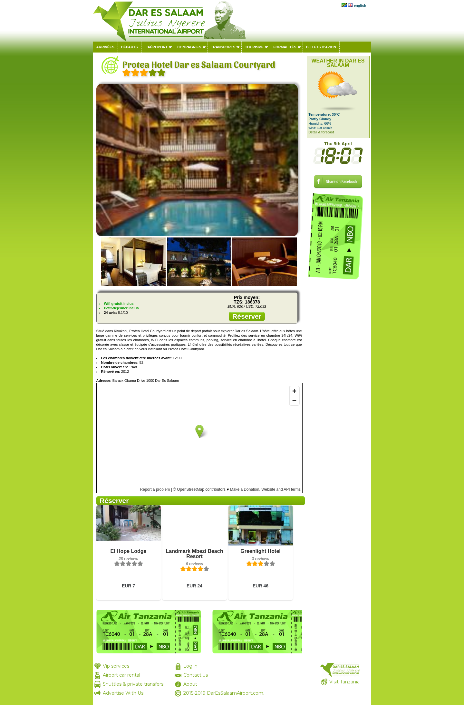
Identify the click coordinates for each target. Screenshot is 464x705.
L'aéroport (156, 47)
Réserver (246, 316)
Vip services (116, 666)
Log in (190, 666)
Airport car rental (121, 675)
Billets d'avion (321, 47)
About (190, 684)
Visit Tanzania (344, 682)
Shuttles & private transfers (133, 684)
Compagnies (189, 47)
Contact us (195, 675)
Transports (223, 47)
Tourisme (254, 47)
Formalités (284, 47)
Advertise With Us (123, 693)
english (360, 5)
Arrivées (105, 47)
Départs (129, 47)
